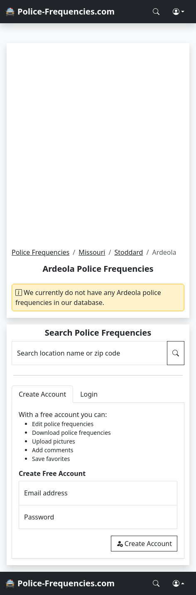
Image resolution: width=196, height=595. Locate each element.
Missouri (91, 252)
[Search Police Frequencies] (156, 11)
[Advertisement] (98, 145)
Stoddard (128, 252)
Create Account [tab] (42, 394)
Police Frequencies (40, 252)
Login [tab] (89, 394)
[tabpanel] (98, 480)
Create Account (144, 543)
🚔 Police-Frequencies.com (60, 11)
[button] (178, 11)
